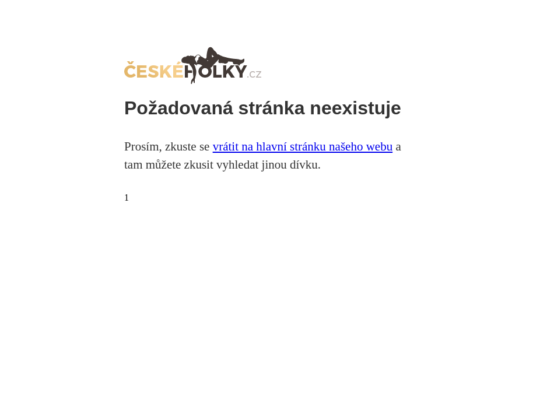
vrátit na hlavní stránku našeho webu (303, 146)
